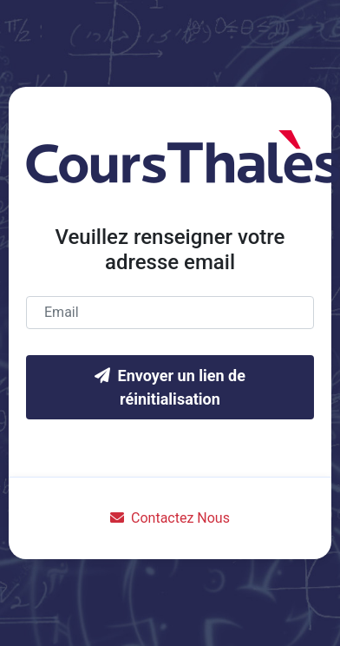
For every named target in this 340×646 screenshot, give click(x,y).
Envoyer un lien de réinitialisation (170, 387)
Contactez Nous (170, 518)
